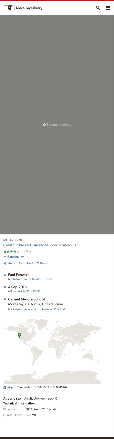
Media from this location (22, 309)
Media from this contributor (24, 279)
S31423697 (24, 291)
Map (8, 387)
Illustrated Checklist (53, 309)
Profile (49, 279)
